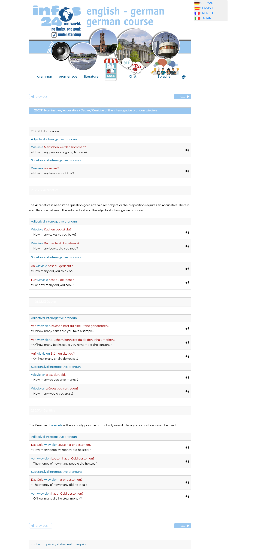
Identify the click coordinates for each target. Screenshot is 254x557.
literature (91, 76)
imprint (81, 544)
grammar (44, 76)
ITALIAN (205, 18)
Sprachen (165, 76)
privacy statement (59, 544)
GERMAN (206, 3)
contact (36, 544)
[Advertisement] (211, 79)
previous (41, 96)
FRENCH (206, 13)
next (182, 96)
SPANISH (206, 8)
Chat (132, 76)
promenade (68, 76)
